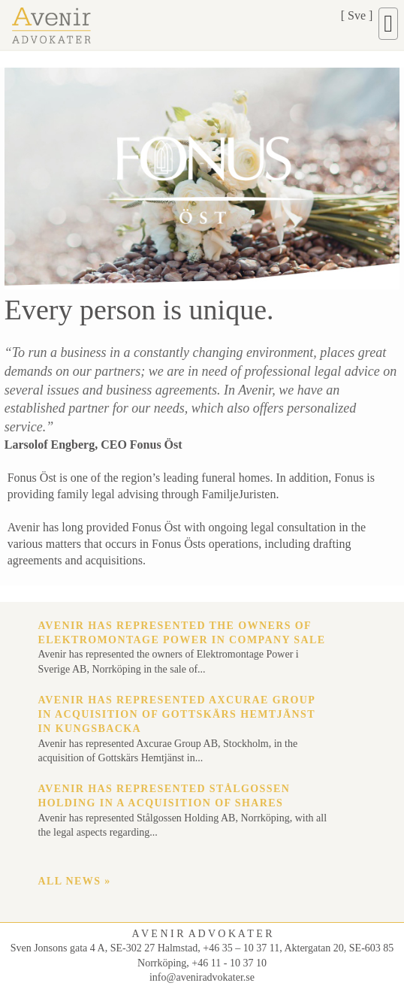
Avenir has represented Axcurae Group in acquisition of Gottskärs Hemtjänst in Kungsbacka (176, 714)
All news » (74, 881)
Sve (357, 15)
